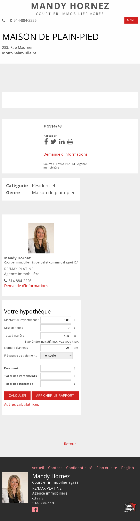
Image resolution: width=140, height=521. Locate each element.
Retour (70, 443)
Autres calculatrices (21, 404)
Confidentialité (79, 467)
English (127, 467)
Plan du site (106, 467)
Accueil (38, 467)
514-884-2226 (25, 20)
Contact (55, 467)
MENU (131, 20)
